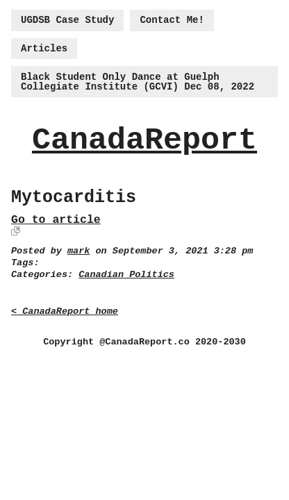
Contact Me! (172, 20)
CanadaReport (144, 140)
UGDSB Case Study (67, 20)
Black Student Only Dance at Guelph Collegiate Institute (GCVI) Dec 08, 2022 (137, 82)
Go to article (56, 219)
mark (78, 251)
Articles (44, 48)
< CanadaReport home (64, 311)
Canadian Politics (126, 274)
